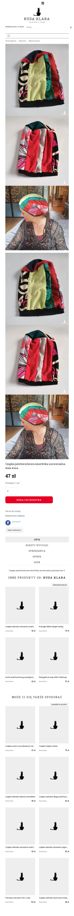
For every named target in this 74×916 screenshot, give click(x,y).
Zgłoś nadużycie (14, 530)
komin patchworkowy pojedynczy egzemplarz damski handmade (20, 677)
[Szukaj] (40, 27)
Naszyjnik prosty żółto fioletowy (53, 677)
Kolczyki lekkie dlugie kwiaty (51, 626)
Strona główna (10, 41)
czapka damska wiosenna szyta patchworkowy (54, 847)
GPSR (37, 562)
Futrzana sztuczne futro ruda (17, 898)
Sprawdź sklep (60, 585)
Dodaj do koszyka (29, 499)
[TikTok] (43, 3)
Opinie (37, 556)
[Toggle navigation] (8, 36)
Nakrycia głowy (34, 41)
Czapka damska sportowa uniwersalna (54, 898)
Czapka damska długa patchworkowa (54, 797)
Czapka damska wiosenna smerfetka (20, 626)
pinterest (16, 521)
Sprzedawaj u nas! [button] (14, 27)
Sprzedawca (37, 550)
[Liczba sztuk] (11, 490)
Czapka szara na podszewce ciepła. (20, 746)
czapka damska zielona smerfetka (20, 797)
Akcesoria (22, 41)
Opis (37, 539)
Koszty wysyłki (37, 545)
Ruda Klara (37, 17)
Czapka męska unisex (48, 746)
